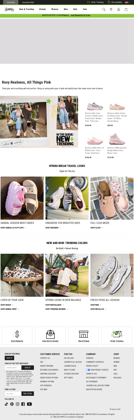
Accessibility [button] (114, 2)
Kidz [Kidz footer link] (115, 370)
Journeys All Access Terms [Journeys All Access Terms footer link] (98, 386)
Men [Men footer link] (115, 366)
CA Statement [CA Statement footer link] (92, 382)
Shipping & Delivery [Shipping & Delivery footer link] (48, 374)
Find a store (10, 389)
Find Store (27, 394)
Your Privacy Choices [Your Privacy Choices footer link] (97, 370)
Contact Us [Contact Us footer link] (45, 358)
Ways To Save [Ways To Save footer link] (69, 370)
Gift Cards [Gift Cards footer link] (68, 378)
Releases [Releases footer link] (117, 378)
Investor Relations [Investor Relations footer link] (94, 390)
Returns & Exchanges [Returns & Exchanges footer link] (49, 370)
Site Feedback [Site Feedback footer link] (46, 386)
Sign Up (9, 358)
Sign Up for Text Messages (16, 363)
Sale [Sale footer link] (116, 374)
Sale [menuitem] (76, 9)
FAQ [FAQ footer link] (41, 362)
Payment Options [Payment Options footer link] (47, 382)
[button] (127, 2)
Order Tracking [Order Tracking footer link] (46, 366)
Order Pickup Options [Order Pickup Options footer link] (49, 378)
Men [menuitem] (59, 9)
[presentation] (24, 9)
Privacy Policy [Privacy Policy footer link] (92, 366)
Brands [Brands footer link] (117, 358)
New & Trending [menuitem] (24, 9)
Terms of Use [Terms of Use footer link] (91, 374)
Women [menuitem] (49, 9)
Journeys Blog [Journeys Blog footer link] (70, 366)
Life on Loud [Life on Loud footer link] (69, 358)
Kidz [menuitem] (67, 9)
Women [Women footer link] (116, 362)
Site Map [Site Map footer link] (43, 390)
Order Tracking (95, 2)
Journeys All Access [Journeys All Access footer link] (73, 362)
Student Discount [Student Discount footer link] (71, 374)
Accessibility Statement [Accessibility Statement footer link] (96, 378)
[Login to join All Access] (55, 15)
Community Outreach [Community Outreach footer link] (95, 362)
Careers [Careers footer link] (89, 358)
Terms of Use (23, 378)
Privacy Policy (10, 380)
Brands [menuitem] (38, 9)
